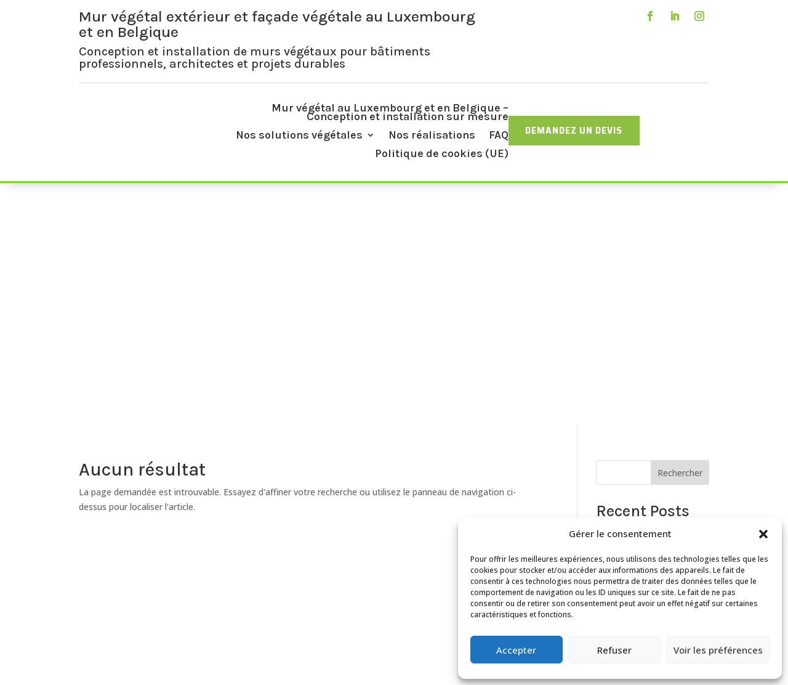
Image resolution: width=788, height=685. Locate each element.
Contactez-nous (312, 596)
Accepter (516, 650)
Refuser (614, 650)
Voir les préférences (718, 650)
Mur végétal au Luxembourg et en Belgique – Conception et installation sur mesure (390, 113)
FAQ (499, 136)
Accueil (313, 494)
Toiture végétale (313, 552)
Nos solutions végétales (299, 136)
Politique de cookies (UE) (442, 154)
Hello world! (619, 291)
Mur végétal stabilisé (312, 537)
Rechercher (679, 231)
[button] (763, 534)
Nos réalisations (431, 136)
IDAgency (400, 662)
